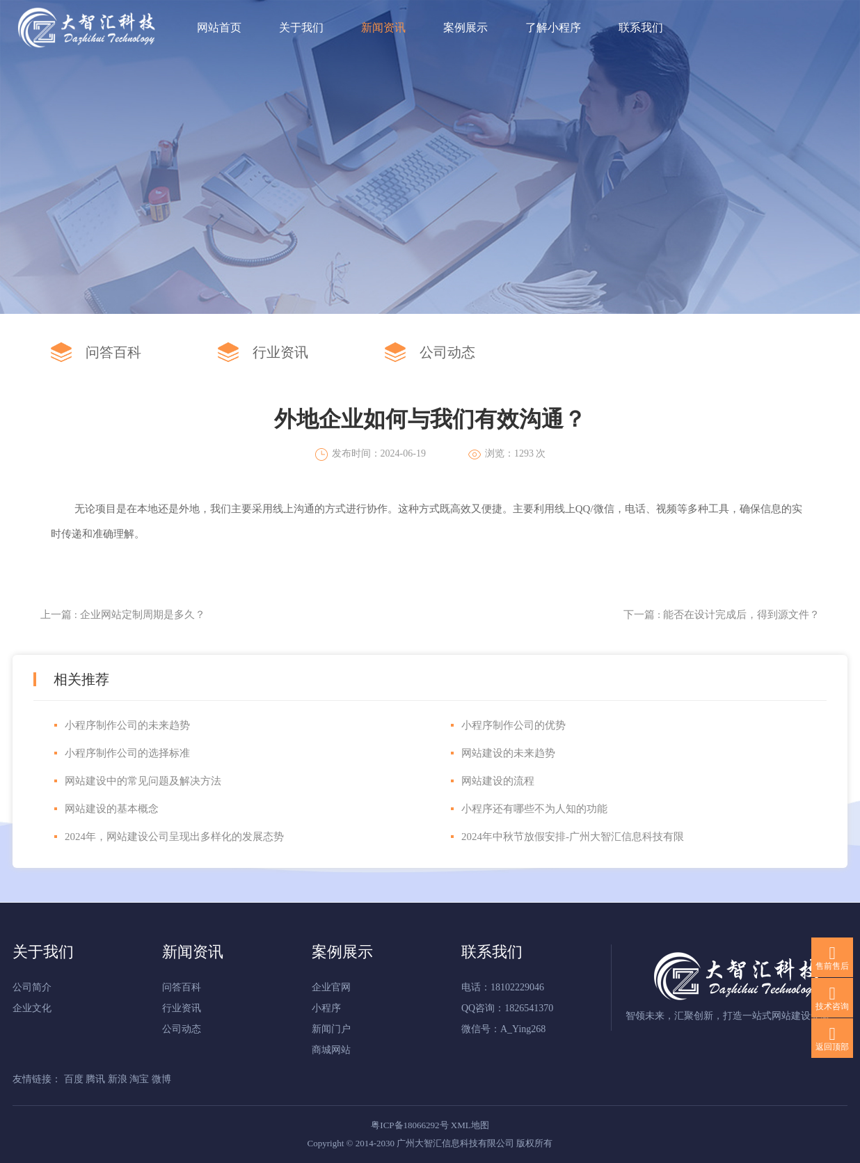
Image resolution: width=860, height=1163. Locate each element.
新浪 (119, 1079)
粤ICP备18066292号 (409, 1125)
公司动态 (447, 352)
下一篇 (721, 614)
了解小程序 (553, 27)
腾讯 (97, 1079)
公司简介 (32, 987)
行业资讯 (280, 352)
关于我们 (301, 27)
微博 (161, 1079)
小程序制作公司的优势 (513, 725)
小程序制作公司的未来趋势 (127, 725)
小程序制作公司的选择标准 (127, 753)
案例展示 (465, 27)
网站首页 (219, 27)
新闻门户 (331, 1029)
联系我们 (641, 27)
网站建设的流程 (497, 780)
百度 (75, 1079)
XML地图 (470, 1125)
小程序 (326, 1008)
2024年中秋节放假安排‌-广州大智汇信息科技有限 (572, 836)
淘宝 (140, 1079)
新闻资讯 (383, 27)
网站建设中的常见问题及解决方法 (143, 780)
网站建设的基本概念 (112, 808)
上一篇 (122, 614)
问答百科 (113, 352)
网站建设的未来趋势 (508, 753)
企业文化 (32, 1008)
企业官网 (331, 987)
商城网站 (331, 1050)
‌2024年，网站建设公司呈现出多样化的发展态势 (174, 836)
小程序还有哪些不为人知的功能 (534, 808)
